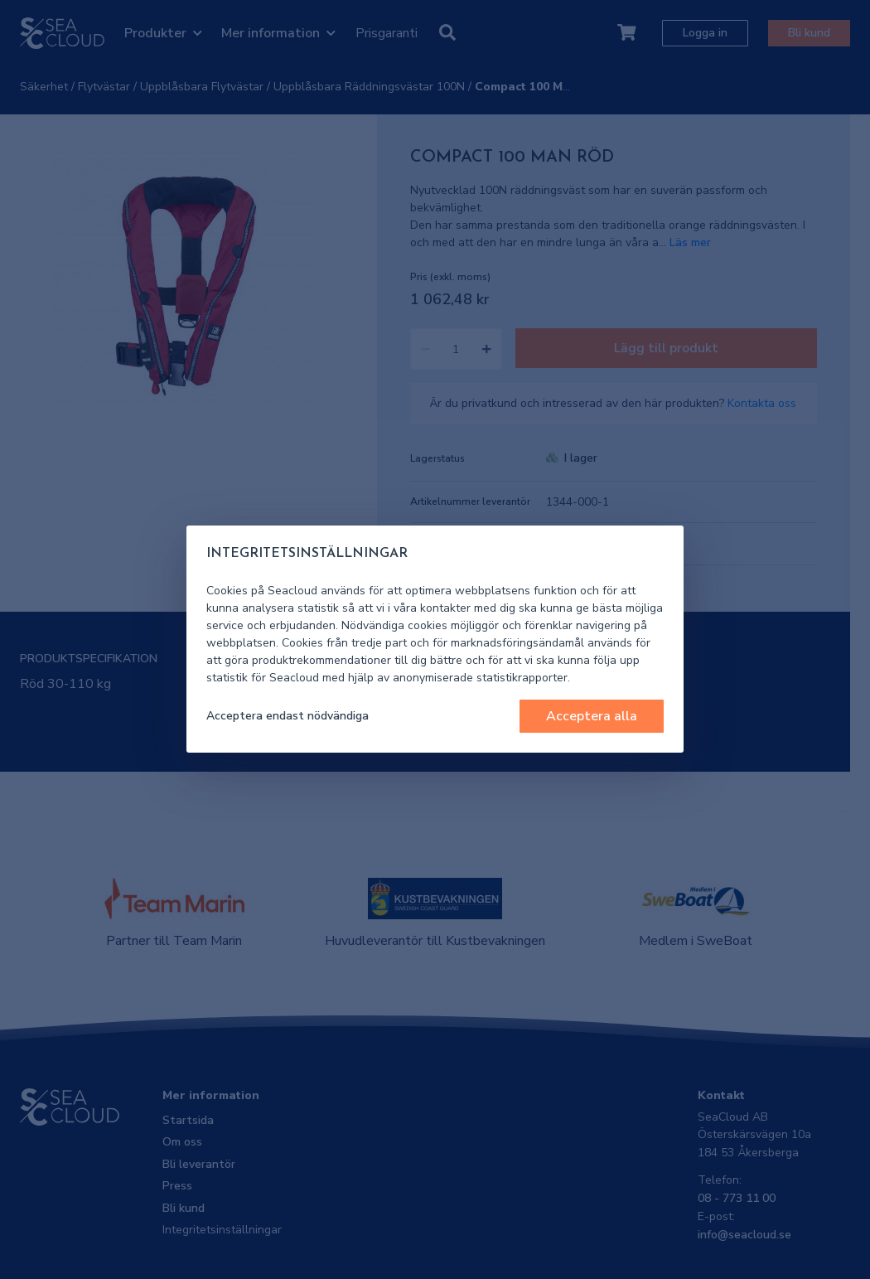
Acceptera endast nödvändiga (287, 716)
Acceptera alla (591, 716)
